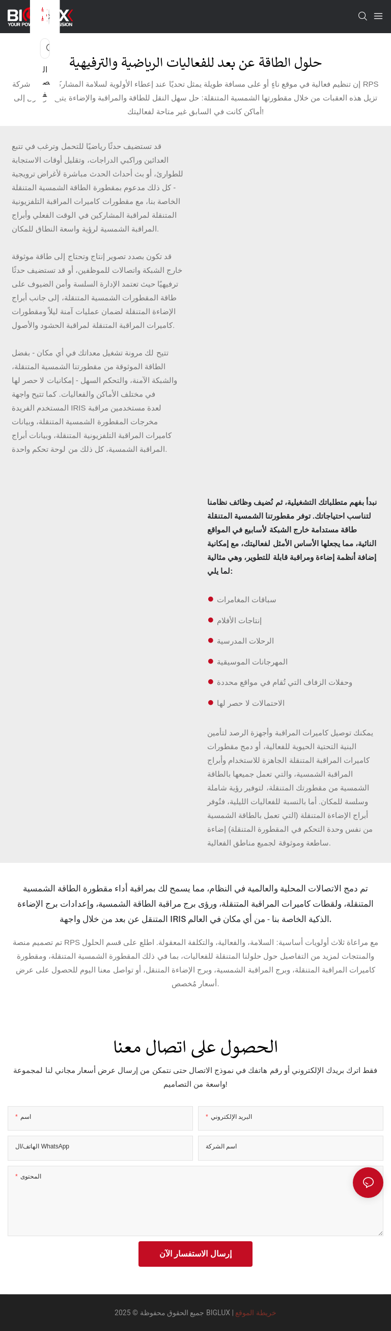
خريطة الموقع (255, 1313)
